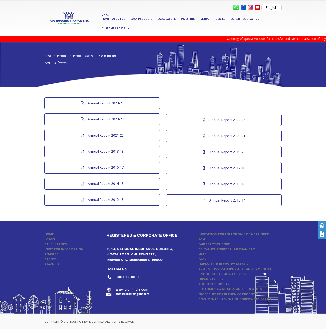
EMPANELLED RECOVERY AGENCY (223, 264)
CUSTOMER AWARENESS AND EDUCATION (230, 289)
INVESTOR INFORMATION (64, 249)
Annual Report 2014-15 (102, 183)
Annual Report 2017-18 (224, 168)
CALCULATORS (55, 244)
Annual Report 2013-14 (224, 200)
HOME (106, 19)
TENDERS (51, 254)
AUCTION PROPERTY (214, 284)
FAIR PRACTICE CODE (214, 244)
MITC (202, 254)
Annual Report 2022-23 (224, 120)
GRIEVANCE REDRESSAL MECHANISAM (227, 249)
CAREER (235, 19)
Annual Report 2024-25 (102, 103)
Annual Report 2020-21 (224, 136)
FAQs (202, 259)
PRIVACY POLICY (211, 279)
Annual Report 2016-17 (102, 167)
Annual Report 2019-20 (224, 152)
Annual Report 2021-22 (102, 135)
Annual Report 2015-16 (224, 184)
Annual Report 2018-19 (102, 151)
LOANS (49, 239)
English (271, 7)
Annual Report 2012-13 (102, 199)
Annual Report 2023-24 (102, 119)
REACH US (51, 264)
